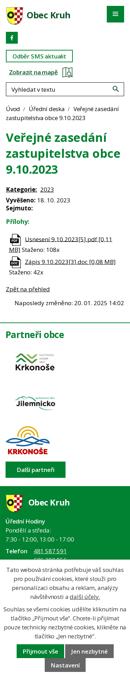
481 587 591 (50, 551)
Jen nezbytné (89, 651)
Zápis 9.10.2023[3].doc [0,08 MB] (70, 262)
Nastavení (65, 665)
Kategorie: (21, 189)
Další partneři (35, 470)
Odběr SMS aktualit (39, 56)
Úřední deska (47, 109)
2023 (47, 189)
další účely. (85, 597)
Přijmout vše (40, 651)
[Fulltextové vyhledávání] (65, 89)
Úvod (13, 109)
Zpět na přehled (28, 289)
